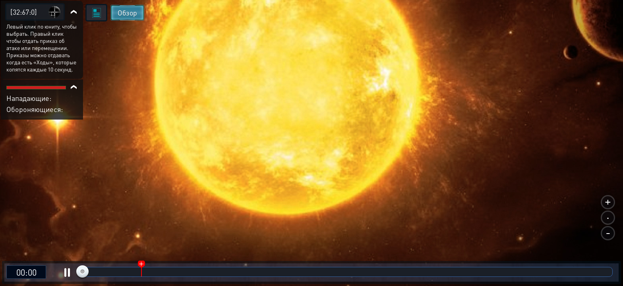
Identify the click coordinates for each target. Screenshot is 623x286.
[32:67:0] (23, 11)
